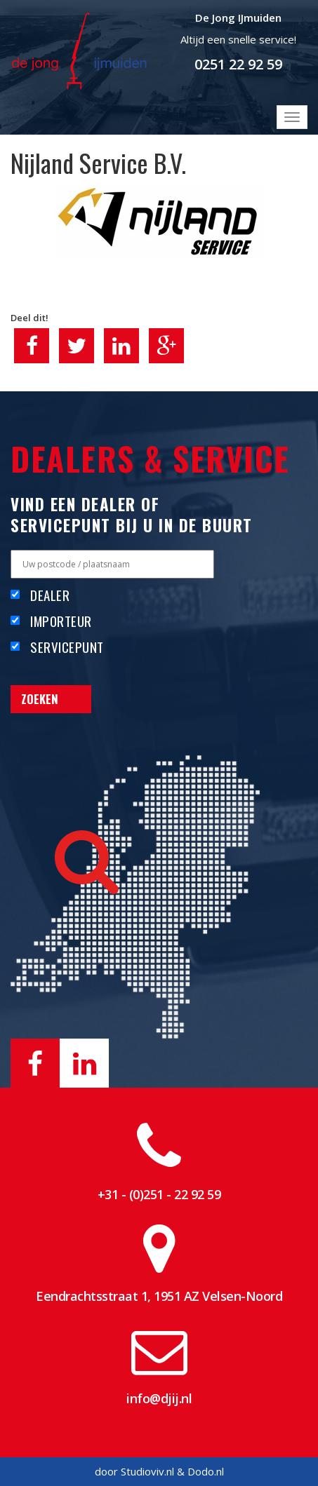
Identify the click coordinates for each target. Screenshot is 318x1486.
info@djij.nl (159, 1398)
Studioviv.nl (147, 1471)
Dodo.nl (205, 1471)
